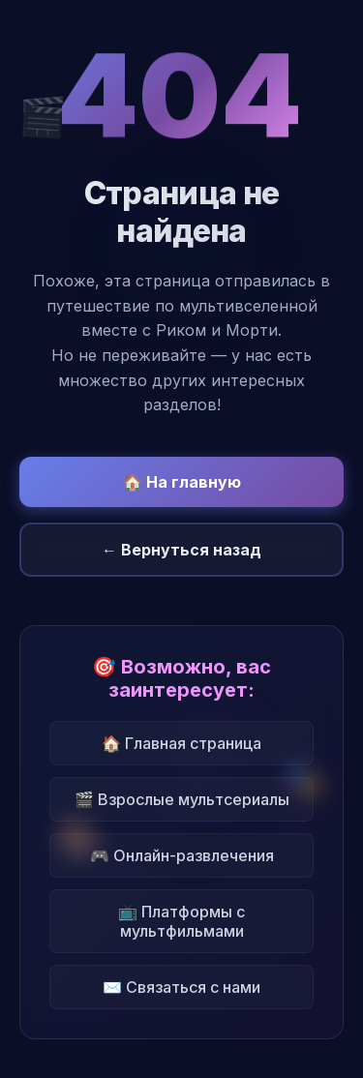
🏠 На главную (182, 482)
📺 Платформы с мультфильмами (181, 921)
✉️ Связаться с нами (181, 987)
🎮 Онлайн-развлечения (182, 855)
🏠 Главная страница (181, 743)
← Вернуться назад (181, 549)
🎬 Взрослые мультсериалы (182, 799)
